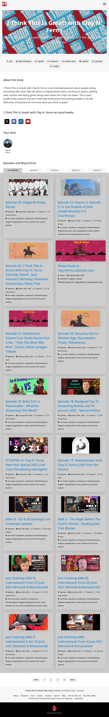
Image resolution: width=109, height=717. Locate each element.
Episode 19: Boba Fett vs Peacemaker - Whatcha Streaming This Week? (23, 405)
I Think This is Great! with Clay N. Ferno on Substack (50, 698)
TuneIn (54, 66)
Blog (64, 695)
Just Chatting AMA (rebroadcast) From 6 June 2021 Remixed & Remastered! (80, 641)
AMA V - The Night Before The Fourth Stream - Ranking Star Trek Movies (79, 523)
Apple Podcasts (23, 61)
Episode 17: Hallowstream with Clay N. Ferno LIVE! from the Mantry (80, 464)
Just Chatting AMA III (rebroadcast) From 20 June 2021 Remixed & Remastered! (79, 582)
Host (32, 695)
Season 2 (76, 170)
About (15, 695)
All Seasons (12, 170)
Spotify (83, 61)
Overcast (53, 61)
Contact (48, 695)
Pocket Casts (69, 61)
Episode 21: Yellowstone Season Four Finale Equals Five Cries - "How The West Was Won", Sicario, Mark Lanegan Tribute (28, 342)
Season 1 (55, 170)
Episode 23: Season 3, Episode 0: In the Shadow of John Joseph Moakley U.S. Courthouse (79, 209)
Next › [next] (73, 680)
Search (57, 695)
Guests (40, 695)
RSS (9, 61)
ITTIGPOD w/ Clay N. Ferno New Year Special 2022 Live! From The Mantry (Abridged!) (26, 464)
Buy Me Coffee (89, 695)
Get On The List (74, 695)
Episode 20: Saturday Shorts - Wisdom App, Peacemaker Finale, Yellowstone (79, 337)
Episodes (24, 695)
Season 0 (34, 170)
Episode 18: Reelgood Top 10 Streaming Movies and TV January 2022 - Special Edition (79, 405)
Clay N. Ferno (7, 146)
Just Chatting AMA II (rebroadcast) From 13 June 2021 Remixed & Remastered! (27, 641)
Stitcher (97, 61)
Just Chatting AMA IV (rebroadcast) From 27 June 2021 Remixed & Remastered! (27, 582)
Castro (39, 61)
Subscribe (79, 698)
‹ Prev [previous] (36, 680)
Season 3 (97, 170)
